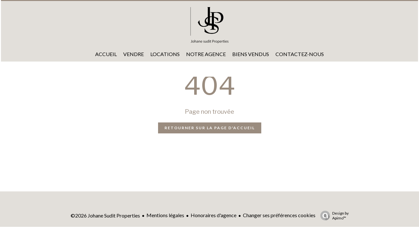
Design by (333, 215)
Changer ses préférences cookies (279, 215)
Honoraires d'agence (213, 215)
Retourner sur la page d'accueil (210, 127)
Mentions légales (165, 215)
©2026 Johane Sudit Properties (105, 215)
